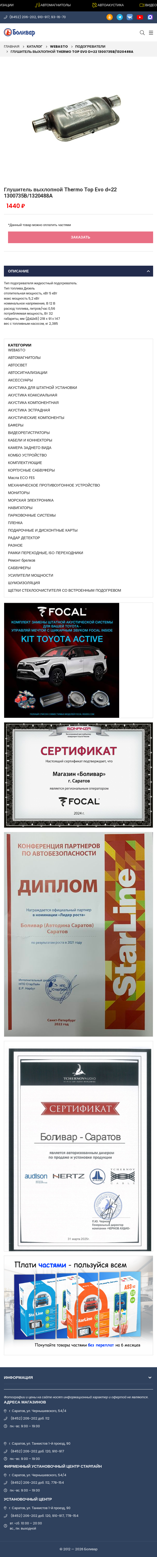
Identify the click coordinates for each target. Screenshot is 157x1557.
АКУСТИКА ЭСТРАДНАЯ (29, 410)
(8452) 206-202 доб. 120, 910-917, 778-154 (45, 1515)
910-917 (43, 17)
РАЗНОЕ (15, 545)
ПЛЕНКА (15, 522)
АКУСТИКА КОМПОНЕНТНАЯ (33, 402)
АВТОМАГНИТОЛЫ (24, 357)
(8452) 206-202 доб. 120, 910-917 (37, 1451)
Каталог (34, 46)
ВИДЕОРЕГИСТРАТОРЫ (29, 432)
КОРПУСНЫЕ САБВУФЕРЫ (31, 470)
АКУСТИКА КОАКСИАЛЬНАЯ (32, 395)
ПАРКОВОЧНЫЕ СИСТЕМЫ (32, 515)
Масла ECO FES (21, 477)
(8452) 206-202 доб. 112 (30, 1418)
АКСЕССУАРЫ (20, 380)
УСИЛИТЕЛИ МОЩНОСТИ (30, 575)
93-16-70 (58, 17)
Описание (18, 271)
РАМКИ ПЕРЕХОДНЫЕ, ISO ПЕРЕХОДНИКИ (45, 552)
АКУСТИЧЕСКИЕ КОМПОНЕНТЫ (36, 417)
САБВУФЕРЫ (19, 567)
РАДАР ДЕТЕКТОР (24, 537)
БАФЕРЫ (15, 425)
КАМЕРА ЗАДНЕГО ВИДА (29, 447)
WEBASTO (59, 46)
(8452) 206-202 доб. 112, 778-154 (37, 1482)
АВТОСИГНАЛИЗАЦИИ (27, 372)
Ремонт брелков (21, 560)
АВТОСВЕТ (17, 365)
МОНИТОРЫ (19, 492)
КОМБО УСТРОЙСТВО (27, 455)
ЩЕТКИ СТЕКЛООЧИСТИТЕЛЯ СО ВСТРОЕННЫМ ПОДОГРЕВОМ (64, 590)
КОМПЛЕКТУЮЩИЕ (25, 462)
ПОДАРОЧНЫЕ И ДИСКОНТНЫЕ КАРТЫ (43, 530)
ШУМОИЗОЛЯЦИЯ (24, 582)
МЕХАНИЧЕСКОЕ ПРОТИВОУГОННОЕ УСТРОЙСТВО (54, 485)
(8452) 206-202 (22, 17)
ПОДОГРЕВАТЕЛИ (90, 46)
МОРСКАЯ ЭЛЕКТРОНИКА (31, 500)
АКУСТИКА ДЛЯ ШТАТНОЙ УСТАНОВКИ (42, 387)
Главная (11, 46)
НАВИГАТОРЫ (20, 507)
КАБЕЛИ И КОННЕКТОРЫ (30, 440)
